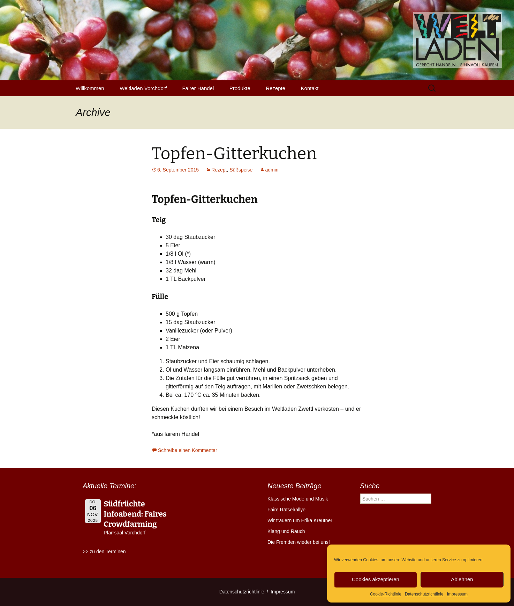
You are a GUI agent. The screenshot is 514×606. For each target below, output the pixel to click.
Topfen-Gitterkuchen (234, 154)
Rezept (219, 170)
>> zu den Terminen (104, 551)
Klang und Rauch (286, 531)
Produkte (239, 88)
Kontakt (310, 88)
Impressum (457, 594)
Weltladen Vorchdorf (143, 88)
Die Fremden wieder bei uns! (298, 542)
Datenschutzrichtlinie (424, 594)
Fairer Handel (198, 88)
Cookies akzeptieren (375, 579)
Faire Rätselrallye (286, 509)
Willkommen (90, 88)
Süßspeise (240, 170)
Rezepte (275, 88)
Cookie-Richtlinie (385, 594)
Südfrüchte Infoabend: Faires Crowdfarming (135, 513)
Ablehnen (462, 579)
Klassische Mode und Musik (297, 499)
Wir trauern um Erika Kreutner (299, 520)
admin (271, 170)
